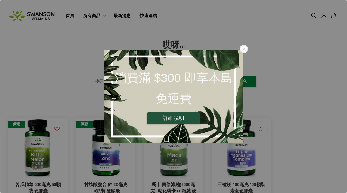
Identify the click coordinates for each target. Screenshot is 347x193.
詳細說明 (173, 118)
